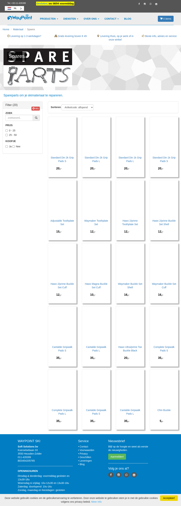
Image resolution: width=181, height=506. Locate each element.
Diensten (70, 18)
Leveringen (86, 460)
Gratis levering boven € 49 (71, 36)
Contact (111, 18)
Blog (127, 18)
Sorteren (56, 107)
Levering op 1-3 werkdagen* (24, 36)
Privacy (84, 453)
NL (12, 8)
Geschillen (85, 457)
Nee (16, 146)
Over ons (91, 18)
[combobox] (14, 8)
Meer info (96, 501)
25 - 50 (11, 135)
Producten (49, 18)
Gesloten (41, 3)
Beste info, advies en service (159, 36)
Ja (8, 146)
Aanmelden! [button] (117, 456)
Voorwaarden (87, 450)
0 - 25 (10, 130)
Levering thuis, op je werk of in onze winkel (115, 38)
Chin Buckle (164, 410)
